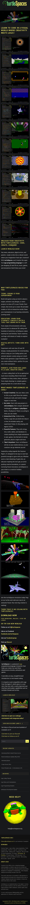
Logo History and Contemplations (8, 782)
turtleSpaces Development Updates (9, 789)
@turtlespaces (15, 627)
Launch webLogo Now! (10, 249)
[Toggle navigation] (4, 9)
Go (27, 741)
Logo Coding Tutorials (6, 778)
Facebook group (11, 638)
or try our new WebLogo (11, 624)
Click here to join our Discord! (10, 734)
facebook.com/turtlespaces (9, 634)
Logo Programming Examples (7, 785)
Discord (9, 642)
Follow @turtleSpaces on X (7, 841)
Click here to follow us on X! (10, 736)
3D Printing (20, 853)
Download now (9, 615)
